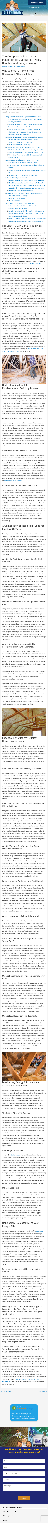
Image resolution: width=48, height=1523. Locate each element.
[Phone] (24, 1476)
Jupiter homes (15, 1155)
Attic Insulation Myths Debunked (16, 178)
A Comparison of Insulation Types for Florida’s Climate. (23, 147)
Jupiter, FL (39, 1231)
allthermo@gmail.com (9, 1518)
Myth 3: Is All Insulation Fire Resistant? (20, 190)
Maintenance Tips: (14, 201)
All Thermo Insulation (34, 263)
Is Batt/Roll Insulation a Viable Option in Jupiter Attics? (25, 152)
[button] (36, 13)
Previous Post (6, 1391)
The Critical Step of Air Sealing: (17, 195)
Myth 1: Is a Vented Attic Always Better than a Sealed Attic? (27, 180)
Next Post (43, 1391)
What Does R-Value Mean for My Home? (20, 142)
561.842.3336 (33, 7)
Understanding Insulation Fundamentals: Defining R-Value (24, 137)
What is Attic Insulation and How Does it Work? (23, 139)
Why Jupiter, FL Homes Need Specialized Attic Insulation (23, 117)
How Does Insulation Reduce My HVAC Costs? (22, 162)
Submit (24, 1501)
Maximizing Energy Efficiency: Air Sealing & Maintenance (23, 193)
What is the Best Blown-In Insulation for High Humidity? (25, 150)
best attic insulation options (13, 481)
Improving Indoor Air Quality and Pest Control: (22, 175)
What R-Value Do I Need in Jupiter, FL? (20, 145)
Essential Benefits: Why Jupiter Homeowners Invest (22, 160)
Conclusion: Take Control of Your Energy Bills (20, 203)
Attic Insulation (8, 67)
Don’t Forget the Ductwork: (16, 198)
